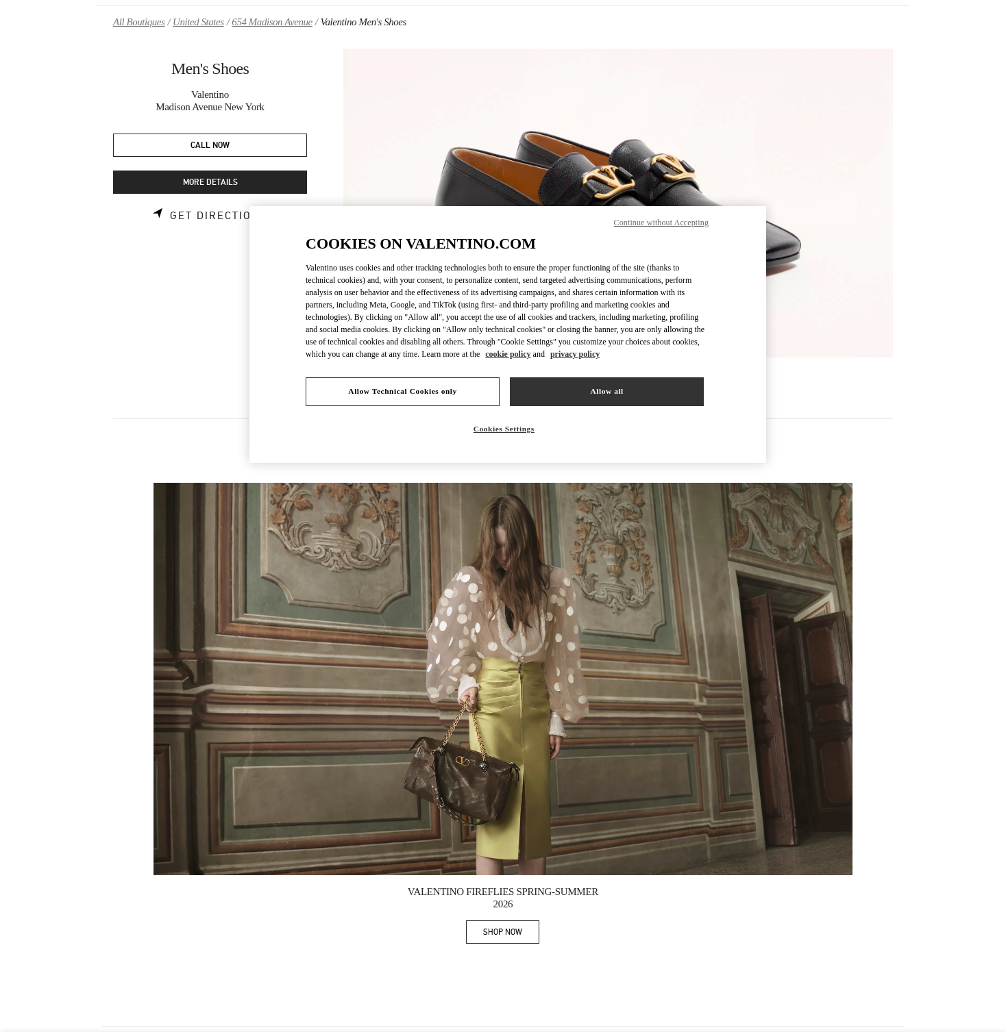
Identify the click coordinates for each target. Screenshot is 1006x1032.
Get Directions (219, 216)
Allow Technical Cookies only (402, 391)
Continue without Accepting (661, 222)
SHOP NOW (511, 934)
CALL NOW (210, 145)
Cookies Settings (504, 429)
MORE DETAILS (210, 182)
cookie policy (507, 354)
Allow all (606, 391)
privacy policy (575, 354)
